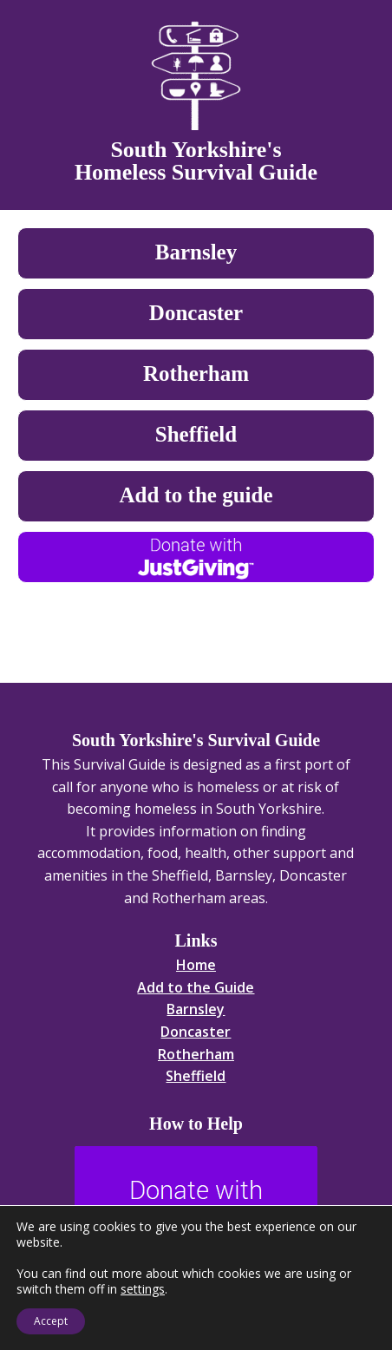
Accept (51, 1321)
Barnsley (196, 252)
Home (196, 964)
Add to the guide (195, 495)
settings (143, 1289)
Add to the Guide (195, 987)
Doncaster (196, 312)
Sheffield (196, 434)
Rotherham (196, 373)
